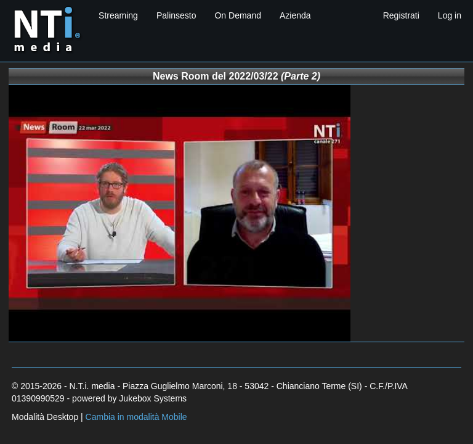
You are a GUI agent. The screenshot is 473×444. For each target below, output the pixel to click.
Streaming (118, 15)
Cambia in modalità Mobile (136, 417)
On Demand (237, 15)
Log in (449, 15)
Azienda (295, 15)
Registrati (401, 15)
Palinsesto (176, 15)
